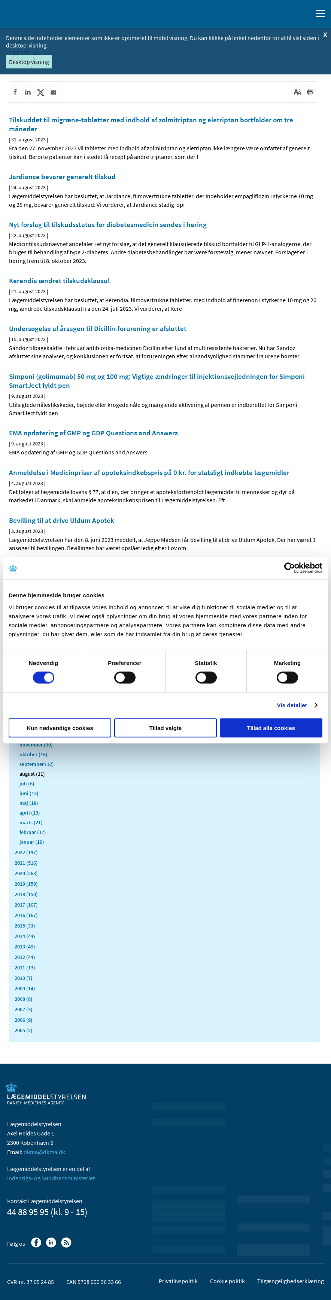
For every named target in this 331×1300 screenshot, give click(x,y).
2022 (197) (26, 852)
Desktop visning (29, 61)
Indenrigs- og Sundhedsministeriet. (51, 1178)
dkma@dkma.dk (44, 1152)
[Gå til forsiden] (37, 13)
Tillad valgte (165, 727)
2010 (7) (24, 978)
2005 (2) (24, 1030)
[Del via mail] (53, 92)
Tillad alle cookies (271, 727)
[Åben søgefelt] (305, 13)
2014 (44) (25, 936)
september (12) (36, 764)
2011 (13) (25, 967)
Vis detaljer (292, 705)
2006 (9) (24, 1020)
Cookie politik (227, 1281)
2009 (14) (25, 988)
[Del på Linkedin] (28, 92)
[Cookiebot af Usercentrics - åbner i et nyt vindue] (289, 568)
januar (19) (31, 841)
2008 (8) (24, 999)
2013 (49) (25, 946)
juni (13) (29, 793)
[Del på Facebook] (15, 92)
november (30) (36, 744)
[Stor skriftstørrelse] (297, 92)
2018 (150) (26, 894)
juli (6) (26, 783)
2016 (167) (26, 915)
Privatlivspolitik (178, 1281)
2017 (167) (26, 904)
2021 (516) (26, 862)
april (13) (29, 812)
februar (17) (32, 832)
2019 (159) (26, 883)
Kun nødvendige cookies (60, 727)
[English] (288, 14)
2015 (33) (25, 925)
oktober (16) (33, 754)
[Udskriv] (310, 92)
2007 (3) (24, 1009)
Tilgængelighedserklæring (290, 1281)
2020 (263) (26, 873)
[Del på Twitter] (40, 92)
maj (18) (28, 803)
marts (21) (31, 822)
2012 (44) (25, 957)
